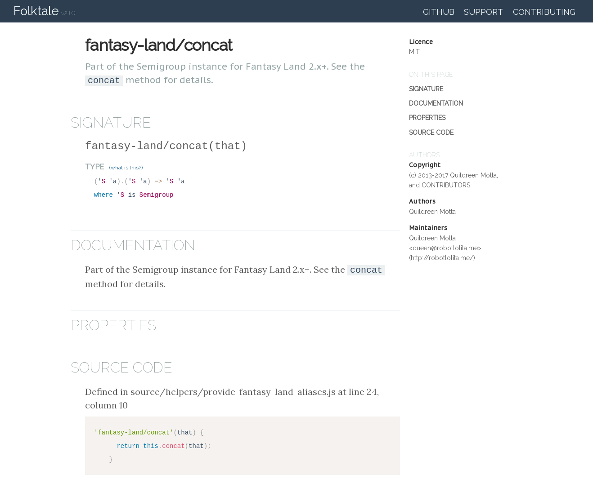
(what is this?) (126, 167)
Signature (426, 89)
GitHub (438, 12)
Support (483, 12)
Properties (427, 117)
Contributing (544, 12)
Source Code (431, 132)
